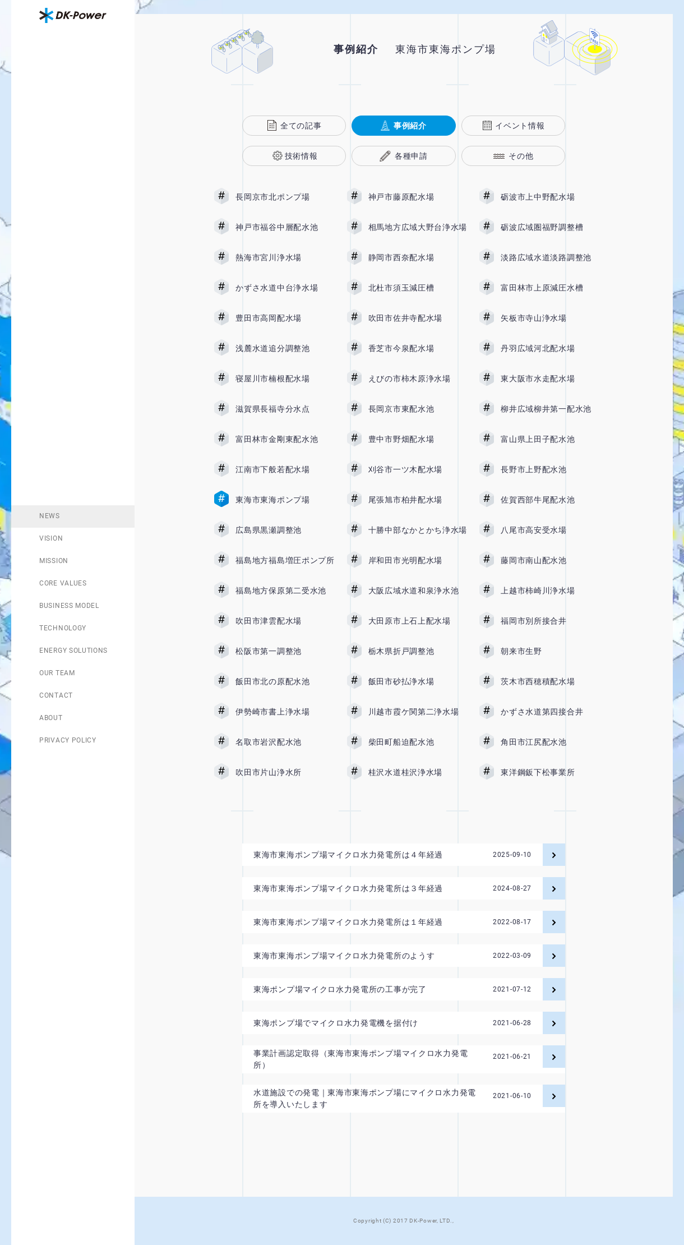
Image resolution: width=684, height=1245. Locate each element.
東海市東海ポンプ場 (284, 499)
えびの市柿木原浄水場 (417, 378)
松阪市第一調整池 (284, 651)
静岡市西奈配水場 (417, 257)
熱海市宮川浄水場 (284, 257)
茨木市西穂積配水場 (550, 681)
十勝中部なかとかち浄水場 (417, 529)
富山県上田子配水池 (550, 439)
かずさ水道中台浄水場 (284, 287)
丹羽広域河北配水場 (550, 348)
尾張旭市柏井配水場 (417, 499)
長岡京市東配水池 (417, 408)
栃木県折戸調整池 (417, 651)
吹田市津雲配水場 (284, 620)
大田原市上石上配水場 (417, 620)
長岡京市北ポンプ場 (284, 196)
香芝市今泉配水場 (417, 348)
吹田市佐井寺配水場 (417, 317)
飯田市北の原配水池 (284, 681)
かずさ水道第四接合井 (550, 711)
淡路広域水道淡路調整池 (550, 257)
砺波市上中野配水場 (550, 196)
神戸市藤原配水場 (417, 196)
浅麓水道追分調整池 (284, 348)
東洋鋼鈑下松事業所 (550, 772)
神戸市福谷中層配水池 (284, 227)
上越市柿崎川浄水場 (550, 590)
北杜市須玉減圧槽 (417, 287)
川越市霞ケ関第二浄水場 (417, 711)
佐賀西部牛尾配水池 (550, 499)
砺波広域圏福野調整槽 (550, 227)
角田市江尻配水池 (550, 741)
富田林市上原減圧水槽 (550, 287)
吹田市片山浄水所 (284, 772)
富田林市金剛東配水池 (284, 439)
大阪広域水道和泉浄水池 (417, 590)
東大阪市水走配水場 (550, 378)
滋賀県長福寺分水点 (284, 408)
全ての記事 (301, 125)
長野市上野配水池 (550, 469)
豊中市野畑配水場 (417, 439)
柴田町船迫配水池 (417, 741)
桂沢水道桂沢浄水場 (417, 772)
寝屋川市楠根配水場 (284, 378)
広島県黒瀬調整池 (284, 529)
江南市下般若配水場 (284, 469)
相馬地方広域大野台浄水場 (417, 227)
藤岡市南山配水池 (550, 560)
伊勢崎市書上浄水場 (284, 711)
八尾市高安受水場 (550, 529)
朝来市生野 (550, 651)
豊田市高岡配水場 (284, 317)
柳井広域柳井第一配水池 (550, 408)
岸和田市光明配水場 (417, 560)
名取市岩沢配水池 (284, 741)
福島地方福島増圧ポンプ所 (284, 560)
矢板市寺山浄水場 (550, 317)
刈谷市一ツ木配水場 (417, 469)
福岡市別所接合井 (550, 620)
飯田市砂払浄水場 (417, 681)
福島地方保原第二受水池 (284, 590)
